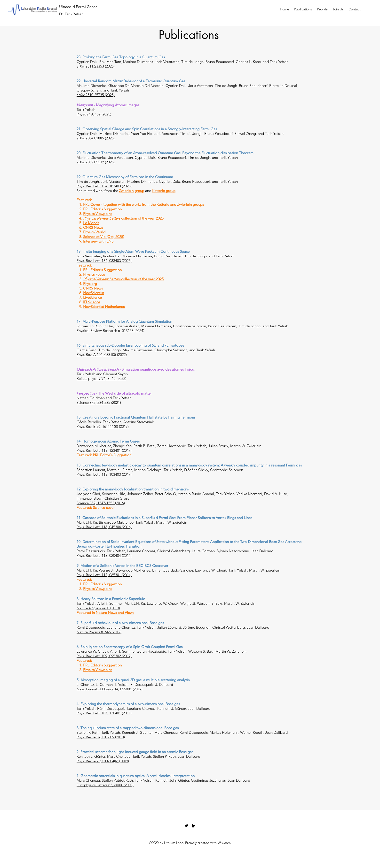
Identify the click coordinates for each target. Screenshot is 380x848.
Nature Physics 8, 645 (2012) (99, 632)
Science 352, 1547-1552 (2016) (101, 503)
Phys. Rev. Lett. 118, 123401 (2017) (104, 450)
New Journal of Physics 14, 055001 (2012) (109, 689)
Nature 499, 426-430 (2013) (98, 608)
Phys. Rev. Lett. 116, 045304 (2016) (104, 527)
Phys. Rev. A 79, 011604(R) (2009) (103, 761)
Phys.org (90, 283)
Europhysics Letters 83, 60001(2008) (105, 785)
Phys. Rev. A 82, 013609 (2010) (101, 737)
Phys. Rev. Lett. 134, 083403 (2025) (104, 260)
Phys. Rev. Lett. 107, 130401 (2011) (104, 713)
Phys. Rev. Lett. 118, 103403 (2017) (104, 474)
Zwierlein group (131, 190)
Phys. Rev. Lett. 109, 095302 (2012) (104, 656)
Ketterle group (163, 190)
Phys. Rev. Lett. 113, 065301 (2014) (104, 575)
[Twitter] (186, 825)
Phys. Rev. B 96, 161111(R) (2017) (103, 426)
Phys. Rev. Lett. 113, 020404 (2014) (104, 555)
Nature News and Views (115, 612)
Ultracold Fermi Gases (78, 6)
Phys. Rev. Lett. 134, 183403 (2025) (104, 186)
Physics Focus (94, 274)
